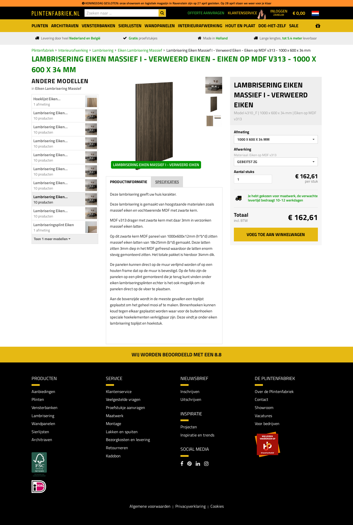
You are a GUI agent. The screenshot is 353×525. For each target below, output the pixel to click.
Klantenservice (119, 391)
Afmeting (241, 132)
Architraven (42, 439)
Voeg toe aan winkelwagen (276, 234)
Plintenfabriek (43, 50)
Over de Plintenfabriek (274, 391)
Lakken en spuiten (122, 432)
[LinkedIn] (198, 464)
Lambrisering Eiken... (50, 113)
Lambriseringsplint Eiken (53, 225)
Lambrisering (103, 50)
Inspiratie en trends (197, 435)
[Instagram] (206, 464)
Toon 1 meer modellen (52, 238)
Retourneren (117, 448)
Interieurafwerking (73, 50)
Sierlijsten (40, 432)
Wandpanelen (43, 423)
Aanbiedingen (43, 391)
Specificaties (167, 182)
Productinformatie (128, 182)
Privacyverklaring (190, 506)
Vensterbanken (45, 407)
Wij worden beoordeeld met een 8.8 (176, 354)
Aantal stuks (244, 171)
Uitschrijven (190, 399)
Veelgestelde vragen (123, 399)
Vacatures (263, 416)
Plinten (38, 399)
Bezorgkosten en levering (128, 439)
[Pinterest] (189, 464)
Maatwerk (114, 416)
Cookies (217, 506)
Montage (113, 423)
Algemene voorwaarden (150, 506)
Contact (261, 399)
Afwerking (242, 149)
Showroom (264, 407)
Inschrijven (190, 391)
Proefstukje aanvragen (125, 407)
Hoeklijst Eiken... (47, 99)
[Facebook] (181, 464)
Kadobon (113, 456)
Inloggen (278, 12)
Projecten (188, 427)
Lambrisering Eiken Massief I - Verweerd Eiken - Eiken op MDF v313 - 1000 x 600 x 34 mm (238, 50)
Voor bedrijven (267, 423)
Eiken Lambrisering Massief (140, 50)
